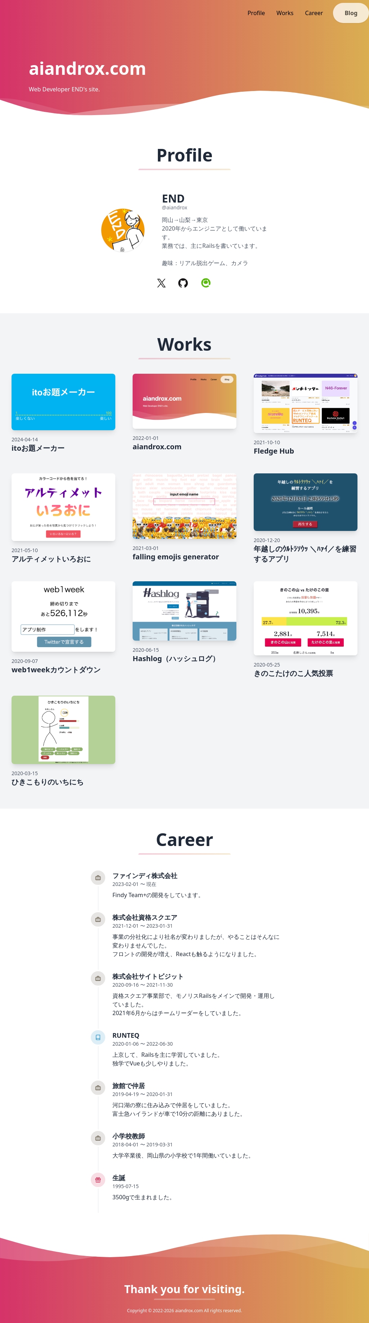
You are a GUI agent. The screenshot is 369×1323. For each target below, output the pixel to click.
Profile (256, 13)
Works (284, 13)
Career (314, 13)
